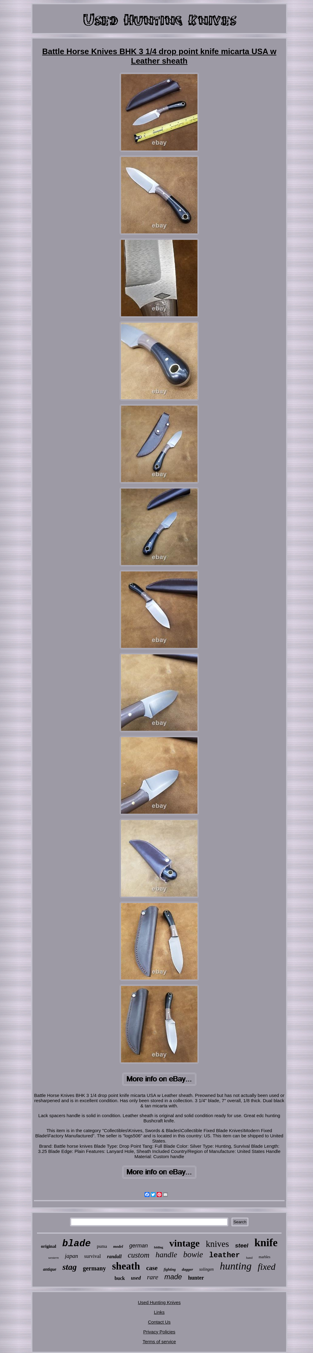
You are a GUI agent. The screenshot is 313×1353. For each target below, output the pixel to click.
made (173, 1277)
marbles (264, 1257)
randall (114, 1256)
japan (71, 1256)
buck (120, 1278)
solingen (206, 1269)
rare (152, 1277)
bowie (193, 1254)
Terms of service (159, 1341)
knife (266, 1243)
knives (217, 1244)
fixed (266, 1267)
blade (76, 1243)
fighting (169, 1269)
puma (102, 1246)
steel (241, 1245)
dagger (187, 1269)
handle (166, 1254)
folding (158, 1247)
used (136, 1278)
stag (69, 1267)
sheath (126, 1266)
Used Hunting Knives (159, 1302)
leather (224, 1255)
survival (92, 1256)
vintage (184, 1243)
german (138, 1246)
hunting (236, 1266)
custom (138, 1255)
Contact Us (159, 1322)
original (48, 1246)
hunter (196, 1278)
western (53, 1257)
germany (94, 1268)
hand (249, 1257)
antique (50, 1269)
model (118, 1246)
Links (159, 1312)
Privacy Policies (159, 1331)
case (151, 1268)
